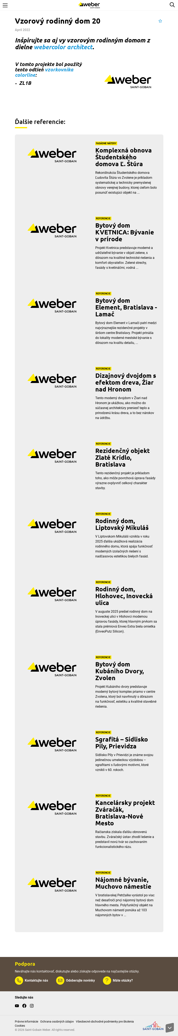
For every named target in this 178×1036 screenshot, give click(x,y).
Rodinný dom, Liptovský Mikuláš (122, 524)
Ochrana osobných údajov (57, 1021)
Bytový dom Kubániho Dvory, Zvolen (119, 671)
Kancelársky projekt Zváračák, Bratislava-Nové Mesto (125, 813)
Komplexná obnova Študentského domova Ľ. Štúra (123, 157)
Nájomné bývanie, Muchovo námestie (123, 883)
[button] (160, 21)
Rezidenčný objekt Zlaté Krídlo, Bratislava (122, 457)
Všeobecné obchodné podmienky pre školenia (105, 1021)
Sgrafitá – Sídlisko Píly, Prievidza (121, 742)
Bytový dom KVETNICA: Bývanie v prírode (124, 232)
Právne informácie (26, 1021)
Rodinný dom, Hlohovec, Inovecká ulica (124, 595)
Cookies (20, 1025)
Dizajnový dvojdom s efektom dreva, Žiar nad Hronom (125, 382)
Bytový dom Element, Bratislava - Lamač (126, 307)
